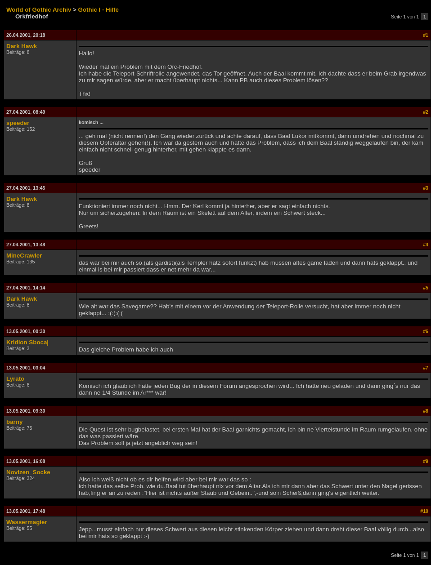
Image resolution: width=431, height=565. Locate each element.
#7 (425, 367)
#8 (425, 411)
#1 (425, 35)
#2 (425, 112)
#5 (425, 287)
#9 (425, 461)
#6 (425, 331)
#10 (424, 511)
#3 (425, 188)
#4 (425, 244)
